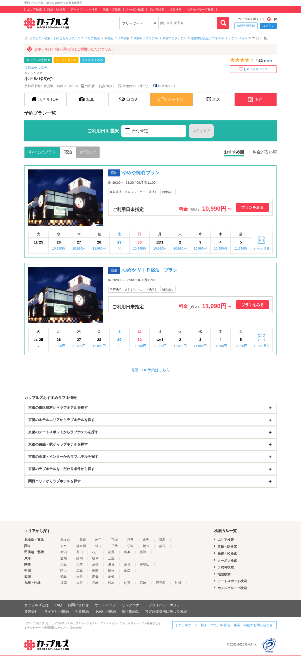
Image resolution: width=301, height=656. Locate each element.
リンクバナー (132, 605)
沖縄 (178, 583)
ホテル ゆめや (237, 38)
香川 (79, 576)
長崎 (95, 583)
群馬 (162, 546)
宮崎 (143, 583)
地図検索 (176, 9)
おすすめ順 (234, 152)
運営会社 (31, 611)
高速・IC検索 (112, 9)
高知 (111, 576)
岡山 (63, 570)
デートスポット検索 (84, 9)
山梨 (127, 552)
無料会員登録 (246, 26)
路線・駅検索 (56, 9)
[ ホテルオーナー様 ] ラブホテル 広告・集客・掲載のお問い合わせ (224, 625)
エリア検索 (34, 9)
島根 (111, 570)
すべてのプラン (42, 152)
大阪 (63, 564)
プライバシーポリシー (166, 605)
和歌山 (145, 564)
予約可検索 (156, 9)
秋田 (130, 540)
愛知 (63, 558)
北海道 (65, 540)
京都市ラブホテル (174, 38)
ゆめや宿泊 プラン (141, 172)
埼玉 (98, 546)
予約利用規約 (105, 611)
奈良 (127, 564)
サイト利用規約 (56, 611)
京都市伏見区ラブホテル (207, 38)
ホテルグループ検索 (200, 9)
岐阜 (95, 558)
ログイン (268, 26)
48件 (268, 60)
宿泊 (68, 152)
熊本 (111, 583)
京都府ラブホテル (146, 38)
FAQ (58, 605)
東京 (63, 546)
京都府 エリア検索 (116, 38)
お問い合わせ (78, 605)
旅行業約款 (130, 611)
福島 (162, 540)
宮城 (114, 540)
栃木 (146, 546)
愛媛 (95, 576)
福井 (111, 552)
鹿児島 (161, 583)
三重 (111, 558)
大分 (79, 583)
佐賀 (127, 583)
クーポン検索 (135, 9)
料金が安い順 (265, 152)
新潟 (63, 552)
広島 (79, 570)
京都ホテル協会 (35, 68)
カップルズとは (36, 605)
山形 (146, 540)
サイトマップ (105, 605)
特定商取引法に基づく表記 (166, 611)
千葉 (114, 546)
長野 (143, 552)
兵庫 (79, 564)
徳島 (63, 576)
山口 (127, 570)
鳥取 (95, 570)
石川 (95, 552)
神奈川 (81, 546)
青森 (83, 540)
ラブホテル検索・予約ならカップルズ (54, 38)
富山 (79, 552)
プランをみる (252, 207)
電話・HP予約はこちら (150, 370)
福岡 (63, 583)
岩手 (98, 540)
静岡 (79, 558)
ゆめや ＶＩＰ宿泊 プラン (150, 270)
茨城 (130, 546)
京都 (95, 564)
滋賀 (111, 564)
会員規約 (82, 611)
